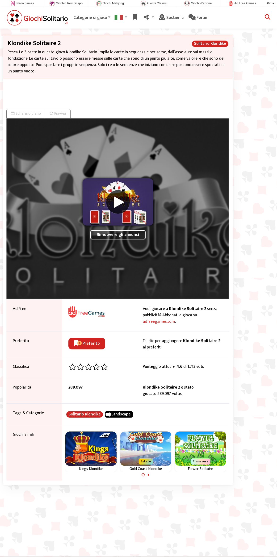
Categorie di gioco (90, 17)
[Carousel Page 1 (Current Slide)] (143, 475)
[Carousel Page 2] (148, 475)
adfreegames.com (159, 321)
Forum (198, 17)
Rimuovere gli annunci (118, 234)
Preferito (87, 343)
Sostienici (171, 17)
